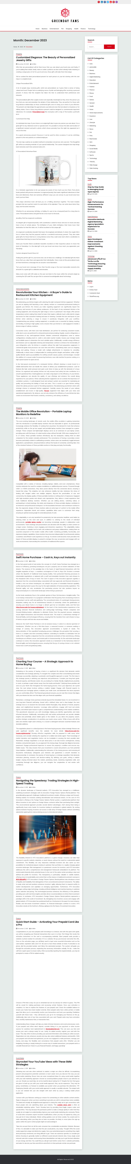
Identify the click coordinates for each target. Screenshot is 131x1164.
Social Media (20, 1058)
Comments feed (94, 293)
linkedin (102, 2)
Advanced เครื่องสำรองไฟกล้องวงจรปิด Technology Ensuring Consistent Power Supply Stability (97, 264)
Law (90, 119)
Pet (62, 29)
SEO (90, 142)
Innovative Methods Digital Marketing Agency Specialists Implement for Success (96, 224)
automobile (92, 67)
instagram (116, 2)
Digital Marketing (94, 77)
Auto (91, 64)
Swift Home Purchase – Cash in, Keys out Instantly (46, 557)
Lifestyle (92, 122)
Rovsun (46, 391)
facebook (105, 2)
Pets (90, 135)
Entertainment (54, 29)
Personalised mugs (38, 112)
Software (92, 152)
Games (91, 100)
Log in (91, 286)
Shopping (69, 29)
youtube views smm (64, 1105)
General (91, 103)
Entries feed (93, 290)
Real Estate (19, 554)
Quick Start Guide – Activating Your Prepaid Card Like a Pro (47, 923)
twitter (108, 2)
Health (76, 29)
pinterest (114, 2)
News (91, 129)
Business (44, 29)
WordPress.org (94, 296)
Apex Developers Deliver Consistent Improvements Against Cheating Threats (95, 244)
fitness (91, 93)
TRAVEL (92, 162)
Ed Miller (33, 64)
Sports (91, 155)
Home (37, 29)
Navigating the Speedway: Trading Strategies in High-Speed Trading (47, 782)
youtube (111, 2)
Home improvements (22, 289)
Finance (83, 29)
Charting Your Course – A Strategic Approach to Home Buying (44, 663)
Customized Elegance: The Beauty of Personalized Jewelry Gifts (45, 59)
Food (91, 96)
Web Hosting (93, 168)
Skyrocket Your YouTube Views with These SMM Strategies (44, 1063)
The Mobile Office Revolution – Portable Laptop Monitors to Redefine (44, 413)
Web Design (93, 165)
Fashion (91, 86)
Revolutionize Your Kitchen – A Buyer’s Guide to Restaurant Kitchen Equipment (44, 294)
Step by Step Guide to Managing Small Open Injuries (96, 189)
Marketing (92, 126)
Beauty (91, 70)
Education (92, 80)
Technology (91, 29)
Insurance (92, 116)
